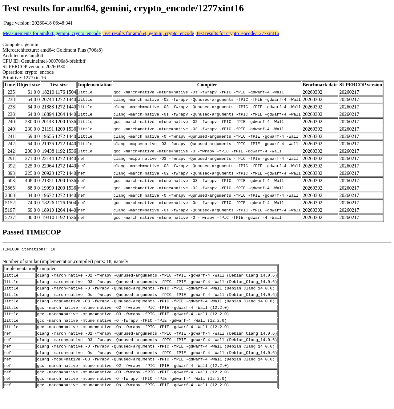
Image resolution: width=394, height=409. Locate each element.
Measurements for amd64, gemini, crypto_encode (52, 33)
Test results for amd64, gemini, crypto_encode (148, 33)
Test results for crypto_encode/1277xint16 (237, 33)
